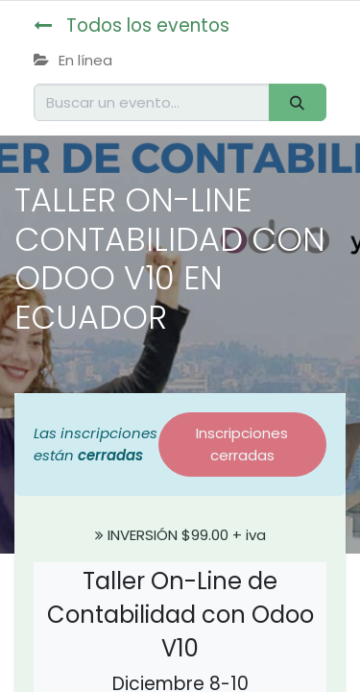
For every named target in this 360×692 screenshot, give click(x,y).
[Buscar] (297, 102)
